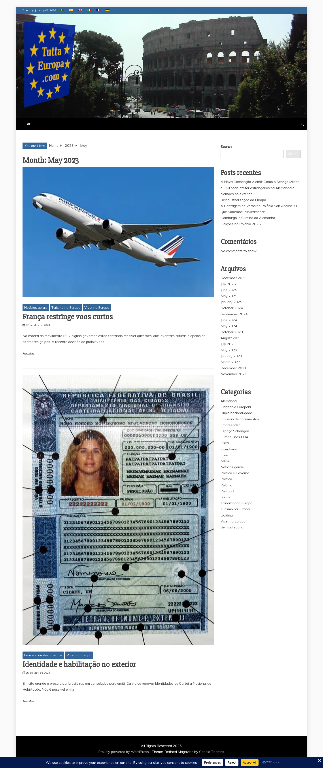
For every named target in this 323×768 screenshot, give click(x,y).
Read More (28, 353)
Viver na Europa (96, 307)
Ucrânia (227, 515)
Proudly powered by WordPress (124, 751)
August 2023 (231, 338)
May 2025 (229, 296)
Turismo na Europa (65, 307)
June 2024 (229, 320)
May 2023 (229, 350)
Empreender (230, 425)
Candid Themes (211, 751)
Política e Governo (235, 473)
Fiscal (225, 443)
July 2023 (228, 344)
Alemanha (229, 401)
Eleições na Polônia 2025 (241, 224)
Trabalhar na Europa (236, 503)
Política (226, 479)
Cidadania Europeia (236, 407)
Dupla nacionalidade (236, 413)
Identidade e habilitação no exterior (79, 664)
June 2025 (229, 290)
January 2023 (231, 356)
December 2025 (234, 278)
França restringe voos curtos (68, 317)
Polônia (226, 485)
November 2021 (234, 374)
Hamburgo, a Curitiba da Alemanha (248, 217)
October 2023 (232, 332)
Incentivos (229, 449)
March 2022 (230, 362)
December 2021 (234, 368)
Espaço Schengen (235, 431)
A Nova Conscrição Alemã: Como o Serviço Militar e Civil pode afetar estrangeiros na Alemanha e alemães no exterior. (260, 187)
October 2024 (232, 308)
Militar (225, 461)
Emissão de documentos (43, 655)
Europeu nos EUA (234, 437)
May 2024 (229, 326)
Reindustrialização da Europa (243, 200)
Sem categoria (232, 527)
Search (226, 146)
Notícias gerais (35, 307)
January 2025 (231, 302)
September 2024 (234, 314)
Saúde (225, 497)
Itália (224, 455)
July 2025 (228, 284)
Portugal (227, 491)
